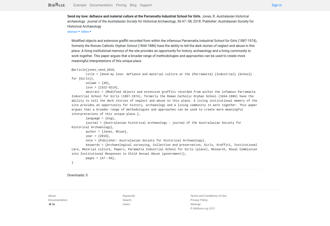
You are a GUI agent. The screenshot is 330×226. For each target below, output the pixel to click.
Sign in (277, 5)
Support (146, 5)
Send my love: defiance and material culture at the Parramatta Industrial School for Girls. (134, 16)
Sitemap (195, 204)
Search (127, 200)
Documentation (101, 5)
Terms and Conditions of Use (208, 195)
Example (79, 5)
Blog (133, 5)
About (52, 195)
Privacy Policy (199, 200)
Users (126, 204)
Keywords (129, 195)
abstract (73, 31)
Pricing (121, 5)
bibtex (86, 31)
